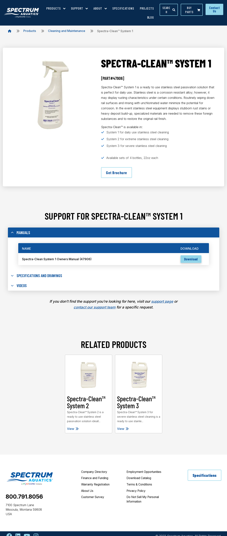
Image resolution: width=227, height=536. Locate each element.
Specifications (204, 476)
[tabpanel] (88, 395)
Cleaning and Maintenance (67, 31)
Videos (19, 287)
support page (162, 303)
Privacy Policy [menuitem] (136, 492)
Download (190, 260)
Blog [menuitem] (150, 17)
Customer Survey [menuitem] (93, 499)
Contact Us (214, 9)
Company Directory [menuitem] (95, 473)
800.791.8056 (24, 497)
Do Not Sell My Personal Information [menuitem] (144, 501)
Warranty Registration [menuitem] (96, 486)
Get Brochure (116, 172)
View (73, 430)
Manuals (20, 233)
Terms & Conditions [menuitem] (140, 486)
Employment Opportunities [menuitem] (145, 473)
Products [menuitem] (53, 8)
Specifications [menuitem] (123, 8)
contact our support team (94, 308)
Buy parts (192, 10)
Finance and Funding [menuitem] (96, 480)
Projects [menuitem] (147, 8)
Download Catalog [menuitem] (139, 480)
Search (168, 10)
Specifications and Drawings (37, 276)
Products (29, 31)
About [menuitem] (97, 8)
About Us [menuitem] (88, 492)
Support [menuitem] (77, 8)
